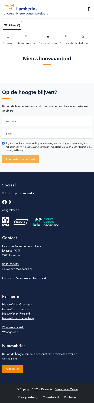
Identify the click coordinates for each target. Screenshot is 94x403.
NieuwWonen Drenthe (15, 309)
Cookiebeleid (51, 397)
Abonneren (13, 368)
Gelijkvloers (8, 38)
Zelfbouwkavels (66, 38)
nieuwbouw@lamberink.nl (17, 269)
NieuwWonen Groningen (17, 304)
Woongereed (10, 332)
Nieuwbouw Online (66, 389)
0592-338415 (10, 264)
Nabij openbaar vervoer (26, 38)
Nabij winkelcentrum (48, 38)
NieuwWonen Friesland (16, 314)
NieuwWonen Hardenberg (18, 318)
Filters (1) (12, 25)
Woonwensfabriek (13, 327)
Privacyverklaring (28, 397)
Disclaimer (70, 397)
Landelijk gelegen (82, 38)
